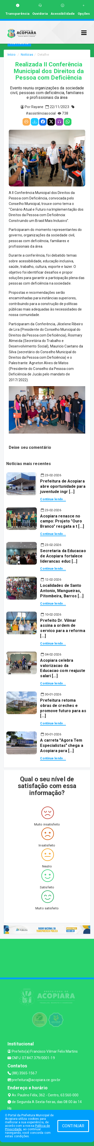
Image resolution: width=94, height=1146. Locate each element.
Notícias (27, 54)
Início (12, 54)
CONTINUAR (73, 1126)
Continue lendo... (53, 499)
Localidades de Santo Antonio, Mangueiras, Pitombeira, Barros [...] (61, 590)
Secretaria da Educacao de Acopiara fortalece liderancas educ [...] (63, 556)
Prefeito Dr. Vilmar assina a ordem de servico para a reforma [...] (62, 628)
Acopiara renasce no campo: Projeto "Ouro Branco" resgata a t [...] (62, 521)
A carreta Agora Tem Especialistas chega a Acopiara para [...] (61, 745)
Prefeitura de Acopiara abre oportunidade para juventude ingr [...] (62, 486)
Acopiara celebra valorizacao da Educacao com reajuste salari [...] (62, 668)
